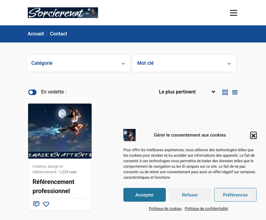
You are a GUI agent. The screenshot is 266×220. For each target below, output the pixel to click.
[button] (253, 135)
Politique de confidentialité (206, 209)
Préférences (235, 195)
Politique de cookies (165, 209)
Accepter (144, 195)
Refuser (190, 195)
